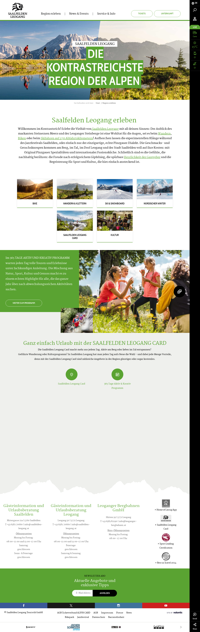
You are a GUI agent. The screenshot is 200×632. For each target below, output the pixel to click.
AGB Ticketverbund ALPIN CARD (73, 613)
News (129, 613)
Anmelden (105, 593)
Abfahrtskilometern (79, 138)
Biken (22, 138)
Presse (119, 613)
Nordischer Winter (155, 203)
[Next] (180, 627)
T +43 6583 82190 (108, 521)
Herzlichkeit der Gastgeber (142, 157)
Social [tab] (195, 616)
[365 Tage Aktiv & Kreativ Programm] (117, 374)
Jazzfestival (83, 617)
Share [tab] (195, 626)
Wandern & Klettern (74, 203)
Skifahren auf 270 (53, 138)
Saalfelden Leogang (105, 129)
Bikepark (69, 617)
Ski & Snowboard (114, 203)
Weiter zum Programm (24, 303)
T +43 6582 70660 (14, 524)
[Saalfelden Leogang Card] (72, 374)
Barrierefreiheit (116, 617)
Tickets (142, 13)
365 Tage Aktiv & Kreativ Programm (117, 386)
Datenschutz (98, 617)
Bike (35, 203)
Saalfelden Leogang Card (74, 237)
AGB (95, 613)
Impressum (107, 613)
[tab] (195, 3)
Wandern (164, 134)
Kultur (115, 235)
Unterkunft (167, 13)
